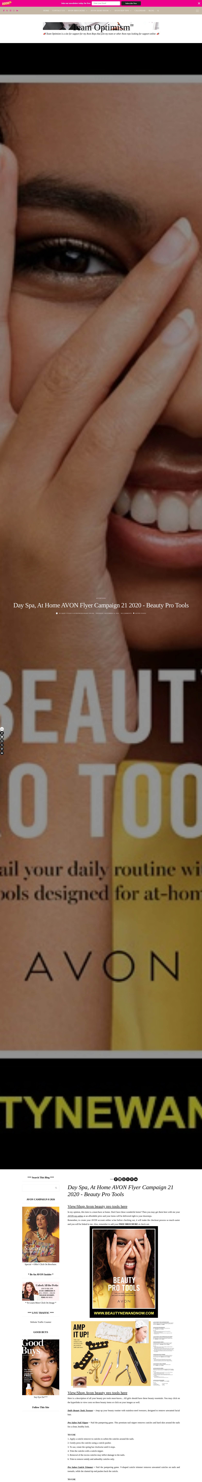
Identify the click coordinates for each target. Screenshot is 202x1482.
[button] (101, 3)
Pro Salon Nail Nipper (78, 1422)
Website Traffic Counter (40, 1322)
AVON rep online (75, 1216)
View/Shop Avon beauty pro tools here (97, 1206)
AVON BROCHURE (76, 11)
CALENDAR (140, 11)
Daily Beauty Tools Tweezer (80, 1410)
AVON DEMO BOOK (100, 11)
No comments (126, 613)
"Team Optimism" (101, 27)
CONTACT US (58, 11)
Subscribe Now (131, 3)
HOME (46, 11)
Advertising (101, 598)
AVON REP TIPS (121, 11)
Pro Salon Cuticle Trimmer (80, 1467)
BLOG (151, 11)
